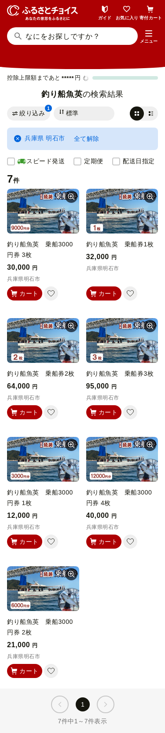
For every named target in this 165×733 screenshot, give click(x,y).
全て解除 (86, 138)
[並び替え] (84, 113)
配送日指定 (139, 161)
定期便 (93, 161)
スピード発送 (41, 161)
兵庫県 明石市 (39, 138)
